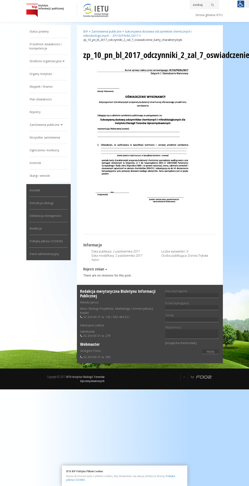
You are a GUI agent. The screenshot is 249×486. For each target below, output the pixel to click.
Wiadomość (191, 332)
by (201, 377)
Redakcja (35, 228)
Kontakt (34, 190)
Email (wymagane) (191, 305)
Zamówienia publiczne (44, 125)
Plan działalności (40, 99)
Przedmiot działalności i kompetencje (45, 46)
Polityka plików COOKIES (46, 241)
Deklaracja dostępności (45, 216)
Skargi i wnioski (39, 176)
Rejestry (35, 112)
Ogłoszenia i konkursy (44, 150)
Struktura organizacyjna (45, 61)
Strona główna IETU (209, 15)
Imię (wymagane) (191, 293)
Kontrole (35, 163)
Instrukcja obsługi (41, 203)
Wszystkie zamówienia (44, 137)
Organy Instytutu (40, 74)
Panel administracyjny (44, 254)
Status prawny (39, 31)
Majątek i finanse (41, 86)
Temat (191, 317)
